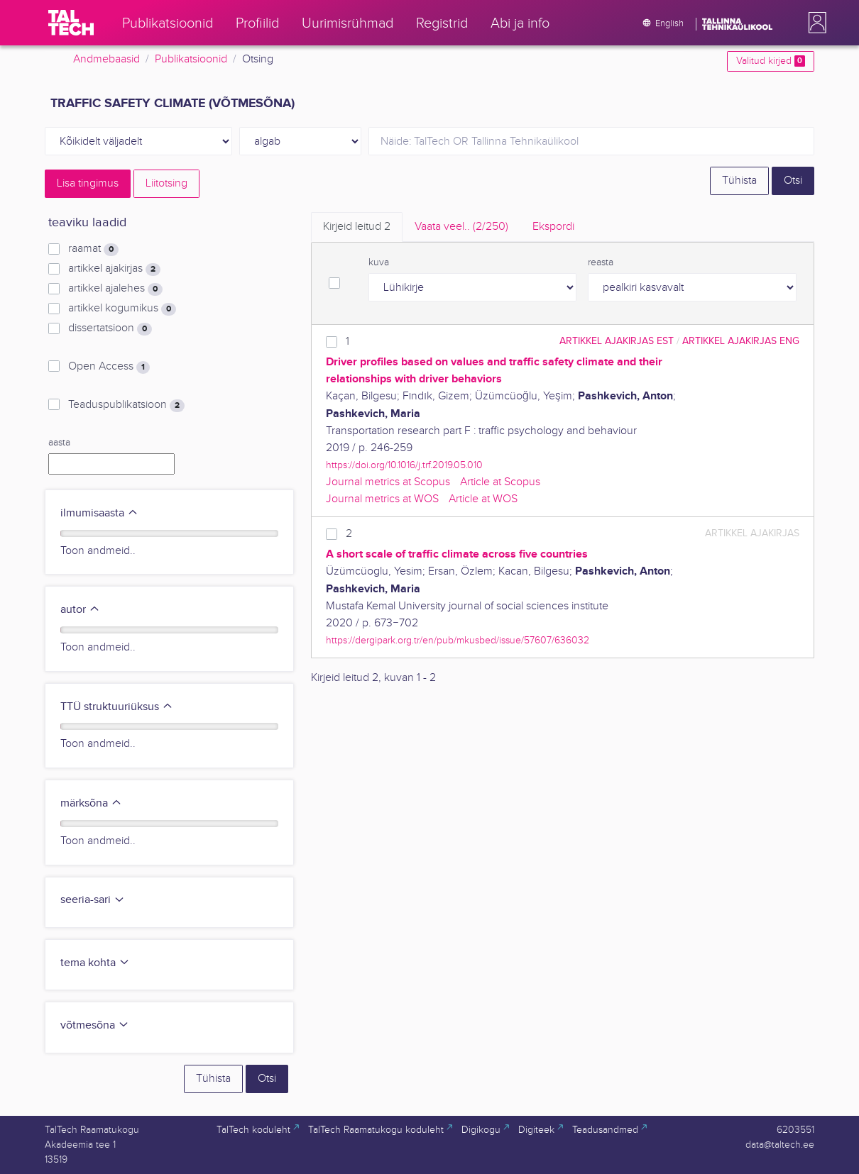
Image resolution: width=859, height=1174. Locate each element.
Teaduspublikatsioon (126, 405)
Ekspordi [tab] (553, 226)
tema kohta (95, 963)
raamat (93, 249)
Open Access (109, 367)
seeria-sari (92, 900)
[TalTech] (71, 22)
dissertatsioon (110, 328)
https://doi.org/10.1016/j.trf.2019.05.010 (404, 465)
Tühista (739, 180)
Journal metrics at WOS (382, 499)
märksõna (91, 803)
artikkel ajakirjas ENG (740, 341)
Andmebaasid (106, 59)
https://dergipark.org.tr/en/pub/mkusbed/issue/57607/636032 (457, 640)
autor (80, 609)
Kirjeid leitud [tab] (356, 226)
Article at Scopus (500, 482)
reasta (600, 262)
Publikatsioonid (191, 59)
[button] (814, 22)
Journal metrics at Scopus (388, 482)
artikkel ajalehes (115, 289)
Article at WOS (483, 499)
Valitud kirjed (770, 61)
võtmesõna (94, 1025)
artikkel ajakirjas (114, 269)
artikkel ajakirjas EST (616, 341)
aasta (59, 442)
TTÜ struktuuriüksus (116, 707)
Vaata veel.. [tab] (461, 226)
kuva (378, 262)
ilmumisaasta (99, 513)
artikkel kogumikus (122, 308)
